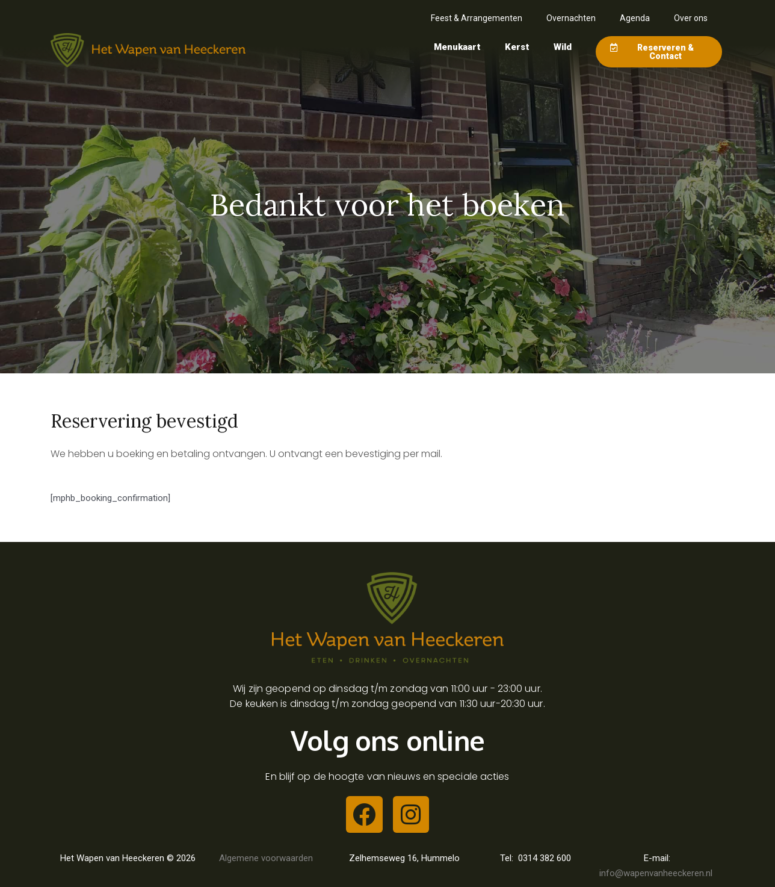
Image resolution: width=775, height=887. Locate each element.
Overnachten (571, 18)
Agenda (635, 18)
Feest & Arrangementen (476, 18)
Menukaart (457, 47)
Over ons (691, 18)
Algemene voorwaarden (266, 858)
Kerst (517, 47)
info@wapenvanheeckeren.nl (657, 873)
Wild (563, 47)
